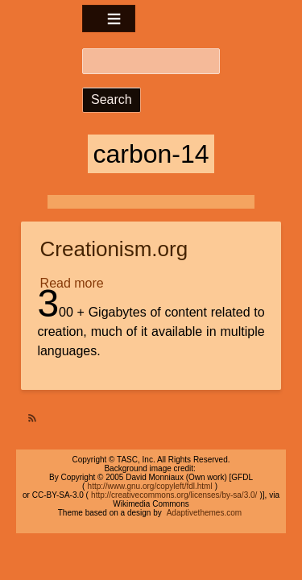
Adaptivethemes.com (204, 512)
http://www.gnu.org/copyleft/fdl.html (150, 486)
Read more (73, 284)
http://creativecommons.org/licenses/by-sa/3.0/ (174, 495)
